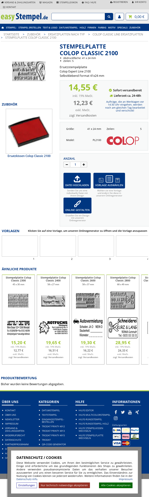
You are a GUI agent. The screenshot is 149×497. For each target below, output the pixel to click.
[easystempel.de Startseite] (24, 20)
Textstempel (49, 415)
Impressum (126, 479)
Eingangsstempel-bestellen (53, 420)
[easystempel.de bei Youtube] (130, 412)
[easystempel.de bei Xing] (137, 412)
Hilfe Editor (86, 410)
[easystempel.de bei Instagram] (116, 418)
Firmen (91, 27)
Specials (122, 27)
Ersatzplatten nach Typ (67, 34)
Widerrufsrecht (15, 435)
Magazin (45, 2)
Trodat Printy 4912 (53, 426)
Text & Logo (50, 27)
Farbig (102, 27)
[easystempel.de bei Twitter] (123, 412)
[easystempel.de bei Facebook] (116, 412)
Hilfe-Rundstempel (90, 419)
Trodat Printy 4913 (53, 431)
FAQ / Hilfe (88, 2)
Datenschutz (13, 440)
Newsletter (12, 419)
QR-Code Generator (54, 444)
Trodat (46, 440)
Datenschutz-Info (26, 479)
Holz (83, 27)
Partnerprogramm (17, 444)
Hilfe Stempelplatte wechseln (91, 436)
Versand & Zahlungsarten (18, 2)
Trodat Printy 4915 (53, 435)
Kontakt (9, 7)
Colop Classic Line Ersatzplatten (118, 34)
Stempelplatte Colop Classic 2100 (30, 38)
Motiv (111, 27)
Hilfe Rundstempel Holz (94, 423)
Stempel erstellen (29, 27)
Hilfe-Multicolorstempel (94, 415)
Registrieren (119, 2)
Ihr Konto (138, 2)
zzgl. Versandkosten (83, 115)
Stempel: (11, 27)
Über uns (10, 415)
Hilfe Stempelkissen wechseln (91, 429)
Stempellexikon (67, 2)
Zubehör (134, 27)
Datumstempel (68, 27)
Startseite (11, 34)
